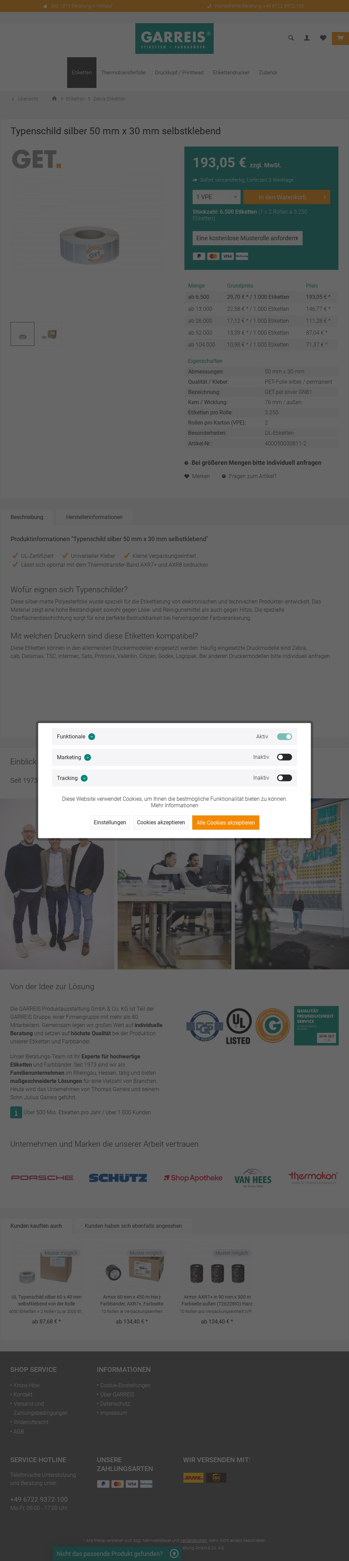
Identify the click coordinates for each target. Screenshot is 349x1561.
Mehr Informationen (174, 805)
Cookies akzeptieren (161, 822)
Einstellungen (110, 822)
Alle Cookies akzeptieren (226, 823)
